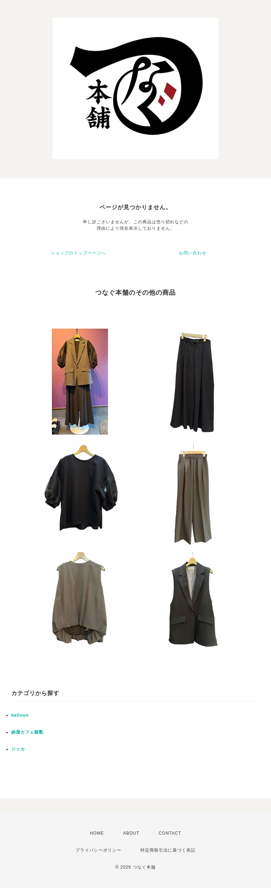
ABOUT (131, 833)
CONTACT (169, 833)
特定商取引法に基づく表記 (167, 850)
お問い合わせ (192, 253)
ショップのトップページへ (78, 253)
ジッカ (18, 749)
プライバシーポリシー (98, 850)
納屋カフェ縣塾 (27, 732)
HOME (97, 833)
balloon (20, 715)
